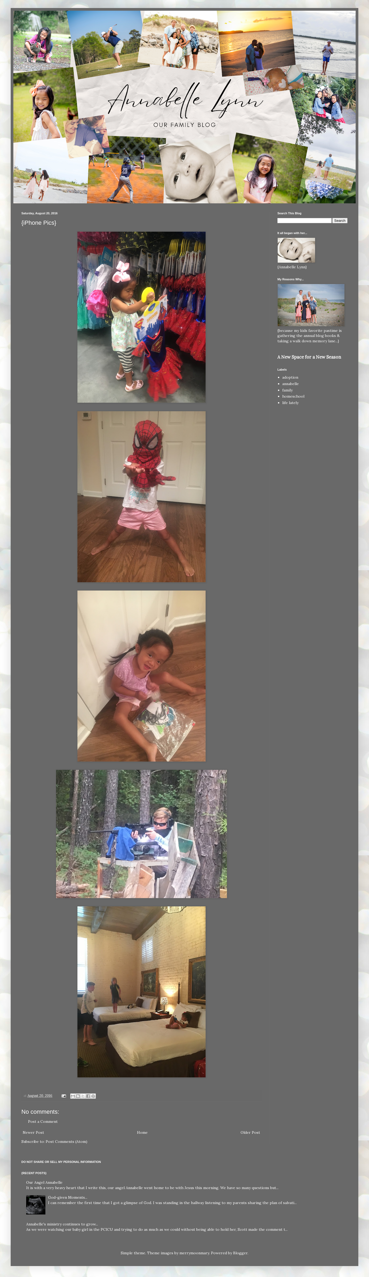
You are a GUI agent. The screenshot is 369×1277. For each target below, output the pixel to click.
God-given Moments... (67, 1197)
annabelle (290, 383)
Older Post (250, 1132)
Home (142, 1132)
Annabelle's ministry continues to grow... (62, 1224)
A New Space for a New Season (309, 357)
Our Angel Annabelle (44, 1182)
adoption (290, 377)
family (287, 390)
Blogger (240, 1253)
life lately (290, 402)
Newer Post (33, 1132)
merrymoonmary (194, 1253)
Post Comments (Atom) (66, 1141)
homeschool (293, 396)
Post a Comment (43, 1121)
